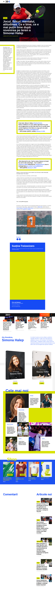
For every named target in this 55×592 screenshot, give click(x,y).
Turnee (20, 438)
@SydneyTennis (37, 123)
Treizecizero (41, 534)
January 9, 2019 (40, 131)
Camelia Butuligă (7, 36)
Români (5, 18)
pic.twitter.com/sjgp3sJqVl (31, 129)
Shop (12, 459)
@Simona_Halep (23, 164)
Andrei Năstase (34, 330)
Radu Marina (22, 330)
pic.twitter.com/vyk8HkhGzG (35, 166)
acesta (24, 209)
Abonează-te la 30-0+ (44, 314)
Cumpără (15, 383)
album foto (40, 206)
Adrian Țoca (9, 331)
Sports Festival (10, 424)
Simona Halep (21, 409)
